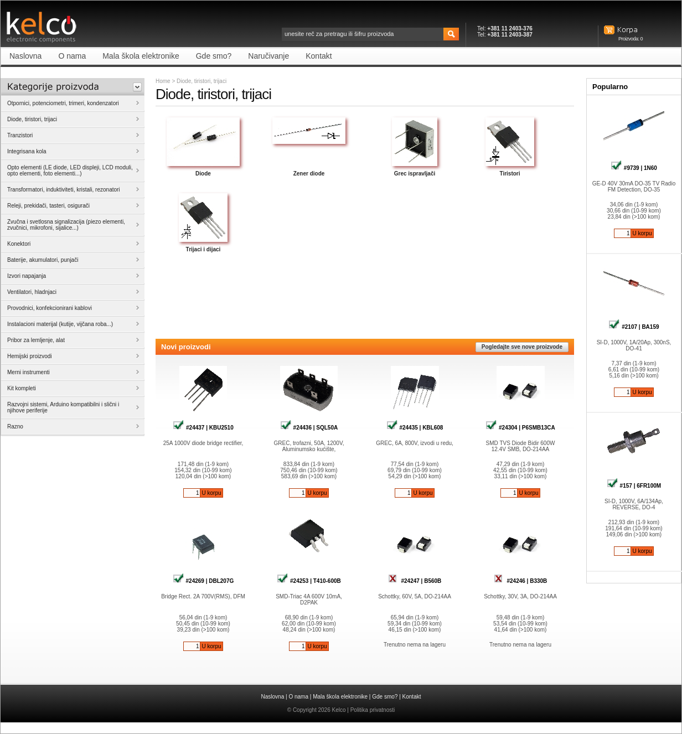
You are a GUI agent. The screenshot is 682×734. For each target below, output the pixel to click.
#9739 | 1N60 (634, 168)
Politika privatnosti (372, 710)
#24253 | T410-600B (309, 581)
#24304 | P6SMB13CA (520, 428)
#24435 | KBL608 (414, 428)
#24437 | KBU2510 (203, 428)
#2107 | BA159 (633, 327)
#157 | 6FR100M (634, 486)
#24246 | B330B (520, 581)
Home (163, 81)
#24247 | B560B (415, 581)
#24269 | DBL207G (203, 581)
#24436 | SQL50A (309, 428)
